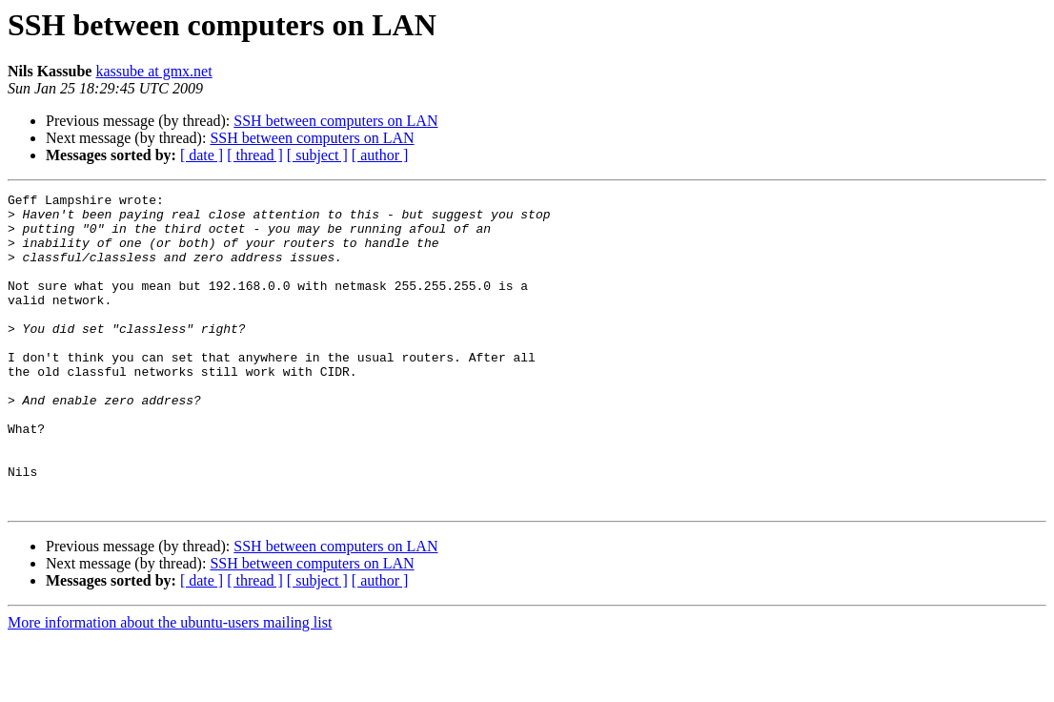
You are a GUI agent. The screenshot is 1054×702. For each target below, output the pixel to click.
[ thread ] (255, 155)
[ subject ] (317, 155)
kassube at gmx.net (153, 71)
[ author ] (380, 155)
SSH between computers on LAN (335, 121)
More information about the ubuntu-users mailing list (170, 685)
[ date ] (201, 155)
